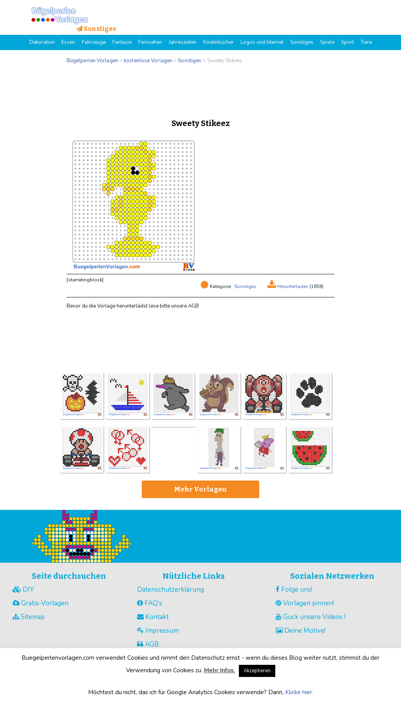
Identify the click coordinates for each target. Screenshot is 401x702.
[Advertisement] (200, 89)
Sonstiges (245, 286)
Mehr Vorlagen (200, 489)
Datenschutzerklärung (170, 589)
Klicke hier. (299, 692)
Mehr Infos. (219, 670)
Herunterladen (292, 286)
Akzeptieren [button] (257, 670)
